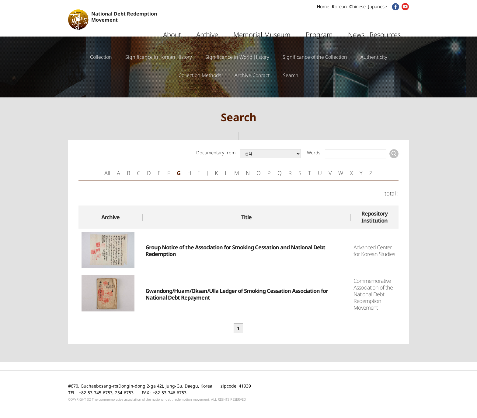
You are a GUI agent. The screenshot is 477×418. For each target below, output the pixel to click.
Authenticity (373, 57)
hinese (357, 6)
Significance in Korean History (158, 57)
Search (290, 75)
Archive (207, 22)
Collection (101, 57)
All (107, 173)
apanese (377, 6)
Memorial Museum (262, 22)
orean (339, 6)
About (172, 22)
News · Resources (374, 22)
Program (319, 22)
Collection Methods (200, 75)
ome (323, 6)
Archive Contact (252, 75)
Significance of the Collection (315, 57)
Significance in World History (237, 57)
